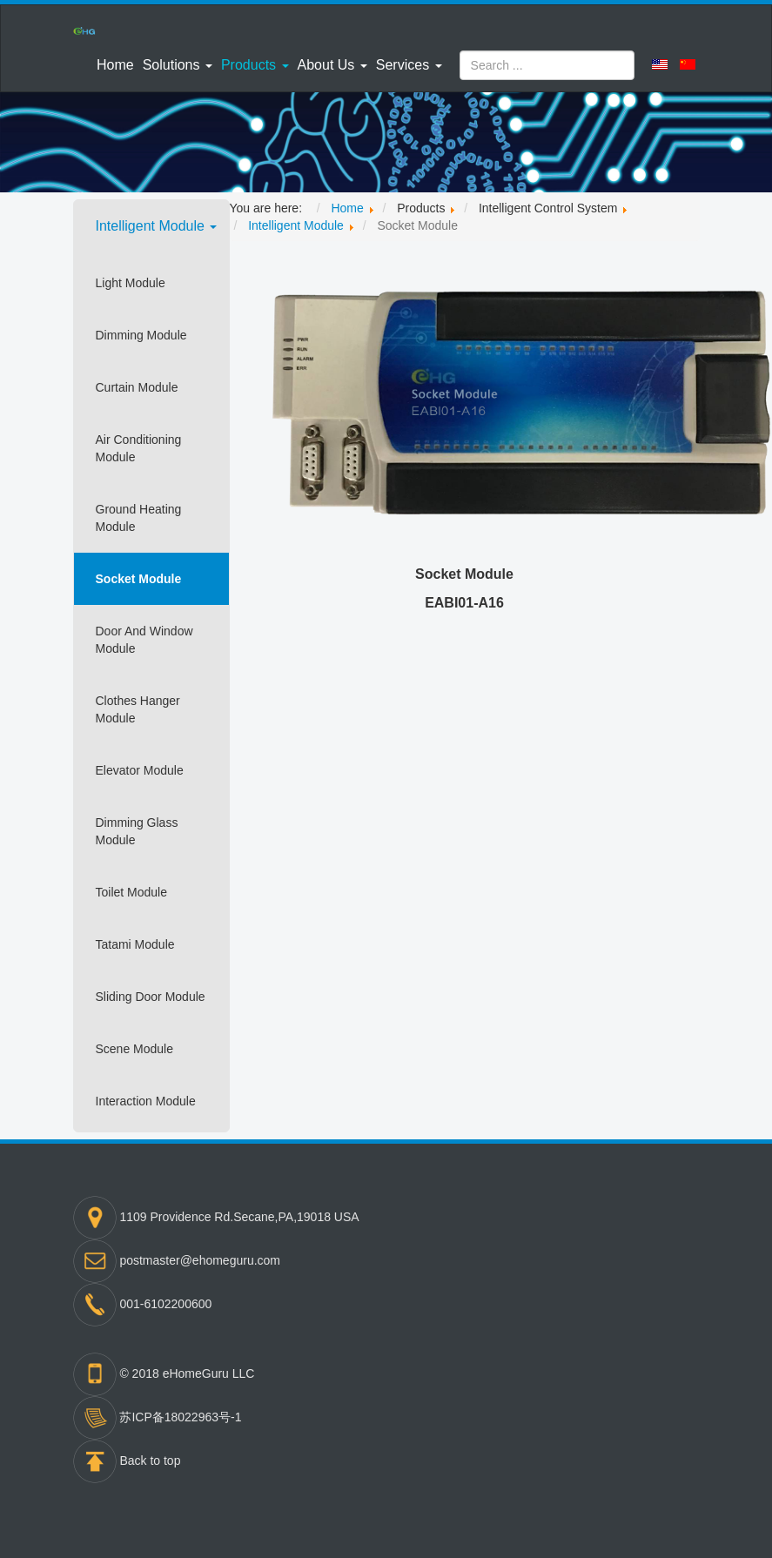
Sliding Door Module (150, 997)
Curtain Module (137, 387)
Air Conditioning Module (139, 448)
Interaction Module (146, 1101)
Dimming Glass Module (137, 831)
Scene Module (135, 1049)
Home (115, 64)
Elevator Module (140, 770)
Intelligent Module (157, 225)
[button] (177, 65)
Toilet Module (132, 892)
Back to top (149, 1460)
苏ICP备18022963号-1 (180, 1417)
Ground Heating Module (139, 518)
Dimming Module (141, 335)
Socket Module (139, 579)
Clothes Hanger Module (138, 709)
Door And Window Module (144, 639)
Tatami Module (135, 944)
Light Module (130, 283)
